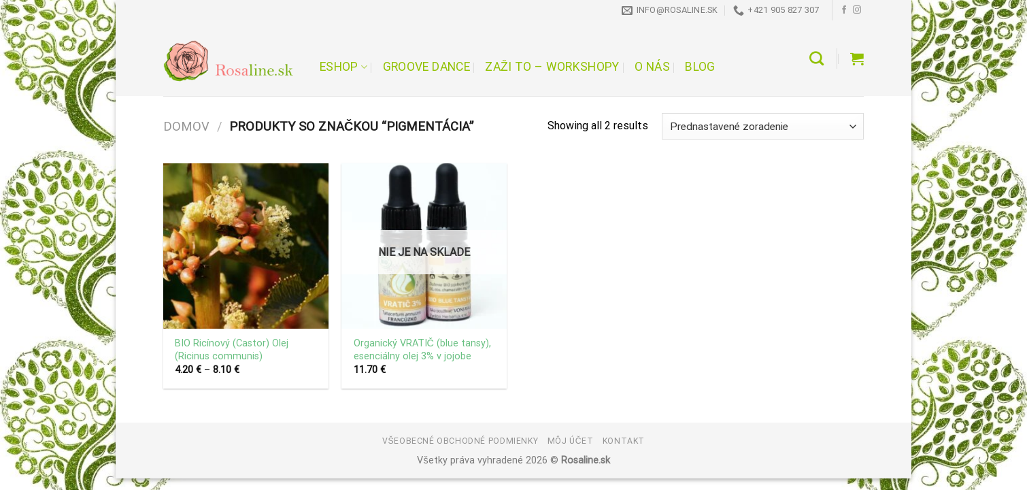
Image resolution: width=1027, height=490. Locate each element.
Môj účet (571, 441)
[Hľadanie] (816, 58)
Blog (700, 67)
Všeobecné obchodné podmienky (460, 441)
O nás (652, 67)
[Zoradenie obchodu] (763, 126)
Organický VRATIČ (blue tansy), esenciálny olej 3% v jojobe (422, 350)
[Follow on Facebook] (844, 10)
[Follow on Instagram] (857, 10)
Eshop (343, 67)
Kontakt (624, 441)
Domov (186, 126)
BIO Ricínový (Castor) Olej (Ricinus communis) (231, 350)
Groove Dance (426, 67)
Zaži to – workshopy (552, 67)
